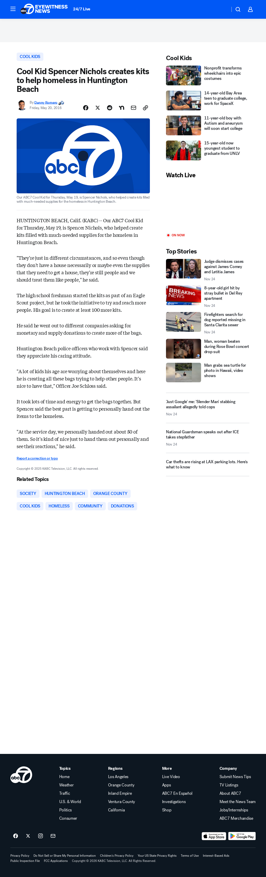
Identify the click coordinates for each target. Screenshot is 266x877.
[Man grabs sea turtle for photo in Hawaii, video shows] (207, 373)
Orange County (121, 785)
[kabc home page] (21, 774)
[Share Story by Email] (133, 107)
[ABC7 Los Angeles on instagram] (40, 836)
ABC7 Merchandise (236, 818)
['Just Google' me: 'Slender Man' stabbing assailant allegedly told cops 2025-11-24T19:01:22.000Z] (207, 408)
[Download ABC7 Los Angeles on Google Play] (242, 836)
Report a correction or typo (37, 458)
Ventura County (121, 802)
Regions (115, 768)
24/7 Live (81, 9)
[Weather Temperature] (222, 9)
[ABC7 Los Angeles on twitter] (28, 836)
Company (228, 768)
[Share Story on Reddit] (109, 107)
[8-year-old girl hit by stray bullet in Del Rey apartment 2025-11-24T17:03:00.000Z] (207, 296)
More (167, 768)
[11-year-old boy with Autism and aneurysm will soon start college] (207, 126)
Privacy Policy (19, 855)
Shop (166, 810)
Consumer (68, 818)
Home (64, 777)
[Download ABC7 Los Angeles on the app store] (214, 836)
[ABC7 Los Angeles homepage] (44, 9)
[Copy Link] (145, 107)
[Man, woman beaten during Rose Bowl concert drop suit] (207, 349)
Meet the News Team (238, 802)
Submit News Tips (235, 777)
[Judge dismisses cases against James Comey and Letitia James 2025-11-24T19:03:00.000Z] (207, 270)
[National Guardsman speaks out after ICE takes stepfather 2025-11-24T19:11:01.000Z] (207, 440)
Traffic (64, 793)
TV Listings (229, 785)
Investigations (174, 802)
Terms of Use (190, 855)
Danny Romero (45, 102)
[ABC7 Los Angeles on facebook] (15, 836)
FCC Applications (56, 860)
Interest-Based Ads (216, 855)
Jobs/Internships (234, 810)
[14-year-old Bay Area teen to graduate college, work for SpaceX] (207, 101)
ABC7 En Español (177, 793)
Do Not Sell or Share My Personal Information (65, 855)
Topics (65, 768)
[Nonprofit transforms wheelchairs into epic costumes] (207, 76)
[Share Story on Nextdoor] (121, 107)
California (116, 810)
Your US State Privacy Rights (157, 855)
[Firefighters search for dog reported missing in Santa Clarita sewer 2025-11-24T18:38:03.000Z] (207, 323)
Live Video (171, 777)
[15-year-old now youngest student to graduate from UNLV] (207, 151)
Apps (166, 785)
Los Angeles (118, 777)
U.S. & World (70, 802)
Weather (66, 785)
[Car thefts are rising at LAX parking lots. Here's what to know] (207, 466)
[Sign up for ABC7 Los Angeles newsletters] (53, 836)
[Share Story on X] (97, 107)
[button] (13, 9)
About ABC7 (230, 793)
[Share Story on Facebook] (85, 107)
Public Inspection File (25, 860)
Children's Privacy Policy (117, 855)
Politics (65, 810)
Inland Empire (120, 793)
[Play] (207, 206)
